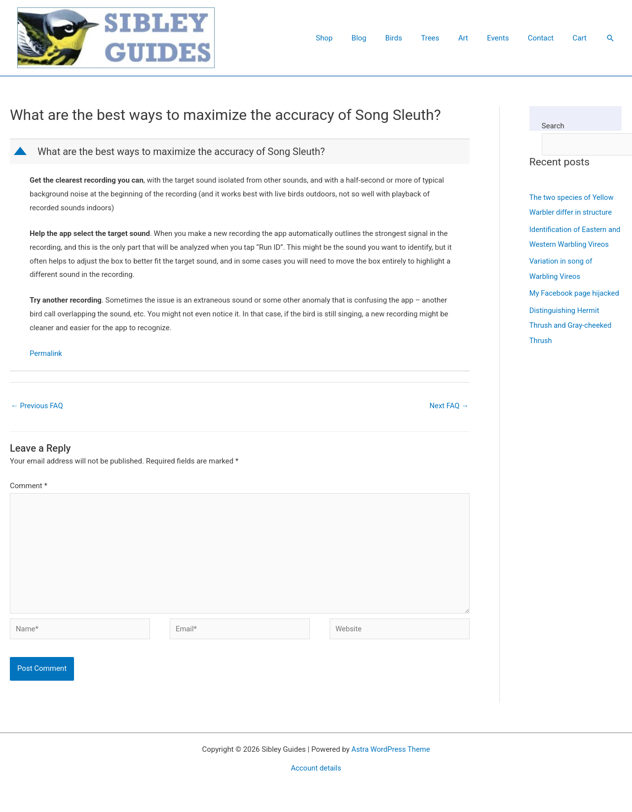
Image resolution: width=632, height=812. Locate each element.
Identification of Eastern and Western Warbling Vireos (568, 243)
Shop (354, 38)
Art (478, 38)
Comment (28, 486)
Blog (385, 38)
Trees (449, 38)
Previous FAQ (37, 405)
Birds (416, 38)
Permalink (46, 353)
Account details (316, 770)
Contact (546, 38)
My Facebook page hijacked (575, 306)
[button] (610, 38)
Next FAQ (449, 405)
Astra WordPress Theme (391, 751)
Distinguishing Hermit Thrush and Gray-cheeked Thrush (571, 338)
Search (553, 125)
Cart (582, 38)
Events (508, 38)
